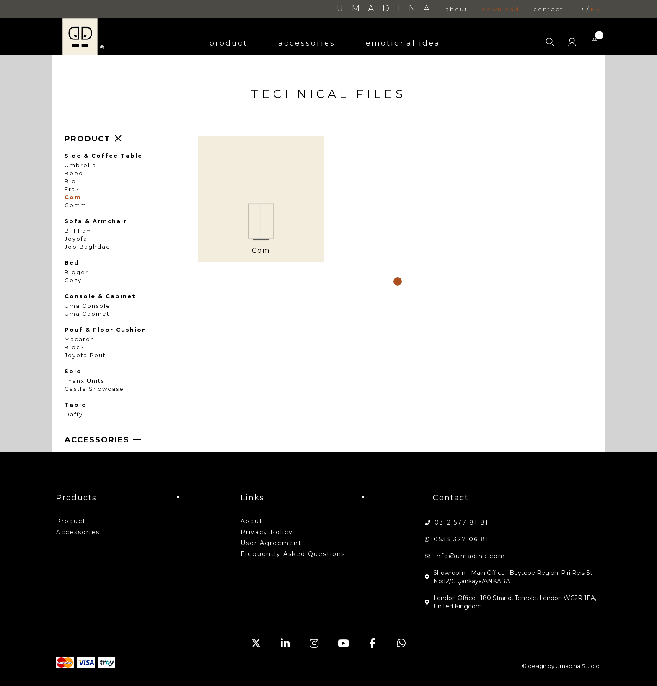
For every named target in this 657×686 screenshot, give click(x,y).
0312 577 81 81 (462, 522)
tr (580, 9)
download (501, 9)
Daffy (74, 414)
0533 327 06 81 (461, 539)
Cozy (73, 280)
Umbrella (80, 165)
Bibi (71, 181)
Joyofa (76, 239)
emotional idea (403, 43)
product (228, 43)
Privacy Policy (267, 532)
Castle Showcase (94, 389)
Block (75, 347)
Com (73, 197)
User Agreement (271, 543)
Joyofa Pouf (85, 355)
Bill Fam (79, 231)
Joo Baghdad (88, 246)
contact (548, 9)
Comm (76, 205)
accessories (306, 43)
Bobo (74, 173)
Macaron (80, 339)
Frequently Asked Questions (293, 554)
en (596, 9)
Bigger (76, 272)
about (456, 9)
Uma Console (88, 306)
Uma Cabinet (87, 314)
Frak (72, 189)
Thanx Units (84, 381)
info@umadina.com (470, 556)
